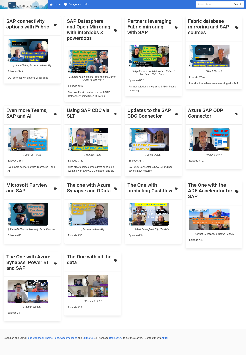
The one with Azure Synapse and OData (89, 187)
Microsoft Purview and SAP (26, 187)
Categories (72, 4)
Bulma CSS (89, 337)
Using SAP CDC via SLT (88, 113)
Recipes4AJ (116, 337)
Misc (87, 4)
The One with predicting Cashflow (149, 187)
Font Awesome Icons (65, 337)
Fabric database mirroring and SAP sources (208, 26)
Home (55, 4)
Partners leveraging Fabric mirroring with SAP (149, 26)
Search (237, 4)
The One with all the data (89, 259)
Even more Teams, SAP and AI (26, 113)
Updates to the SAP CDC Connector (149, 113)
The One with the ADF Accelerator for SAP (210, 190)
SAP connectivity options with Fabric (27, 24)
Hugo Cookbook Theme (39, 337)
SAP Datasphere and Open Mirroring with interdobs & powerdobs (88, 29)
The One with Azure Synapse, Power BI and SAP (28, 262)
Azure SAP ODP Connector (205, 113)
